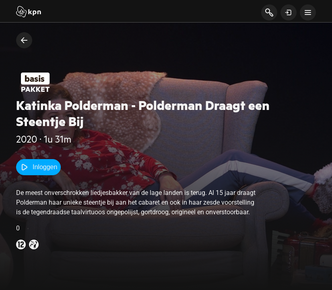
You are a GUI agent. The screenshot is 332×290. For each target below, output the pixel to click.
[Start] (28, 12)
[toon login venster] (288, 12)
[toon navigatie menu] (308, 12)
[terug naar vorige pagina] (24, 40)
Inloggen (38, 167)
